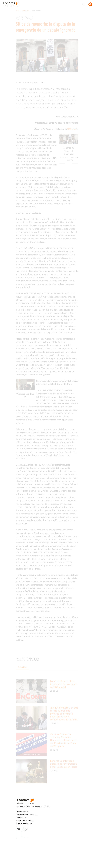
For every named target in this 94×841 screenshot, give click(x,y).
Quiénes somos (22, 811)
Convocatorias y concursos (27, 814)
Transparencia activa (24, 823)
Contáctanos (21, 817)
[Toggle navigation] (83, 4)
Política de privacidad (25, 820)
